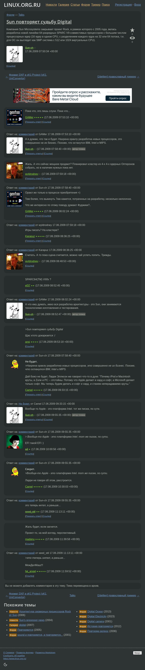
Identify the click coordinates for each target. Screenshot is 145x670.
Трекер (96, 4)
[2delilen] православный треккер (116, 76)
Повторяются (25, 629)
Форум (85, 4)
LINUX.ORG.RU (22, 4)
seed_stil (30, 511)
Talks (21, 14)
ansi (27, 341)
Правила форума (25, 652)
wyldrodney (31, 174)
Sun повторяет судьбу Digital (39, 21)
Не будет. (24, 403)
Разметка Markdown (45, 652)
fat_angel (30, 571)
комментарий (27, 134)
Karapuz (30, 236)
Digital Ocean (95, 611)
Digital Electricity (96, 616)
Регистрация (123, 4)
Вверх (137, 653)
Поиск (106, 4)
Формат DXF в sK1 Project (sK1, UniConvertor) (28, 76)
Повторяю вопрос (97, 631)
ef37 (27, 285)
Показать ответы (34, 153)
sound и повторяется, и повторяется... (40, 635)
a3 (26, 449)
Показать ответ (33, 122)
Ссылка (11, 66)
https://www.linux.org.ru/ (14, 658)
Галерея (63, 4)
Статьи (75, 4)
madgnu (30, 539)
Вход (137, 4)
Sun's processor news (31, 620)
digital (22, 625)
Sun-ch (29, 47)
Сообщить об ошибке (14, 655)
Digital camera (95, 621)
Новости (51, 4)
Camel (29, 390)
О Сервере (8, 652)
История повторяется (100, 626)
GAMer (29, 117)
